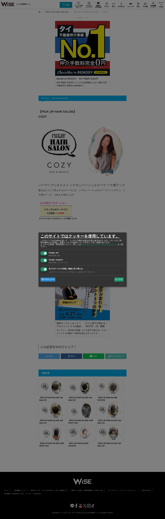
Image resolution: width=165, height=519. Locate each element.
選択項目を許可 (48, 279)
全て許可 (119, 279)
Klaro (121, 284)
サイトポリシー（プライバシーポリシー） (99, 244)
